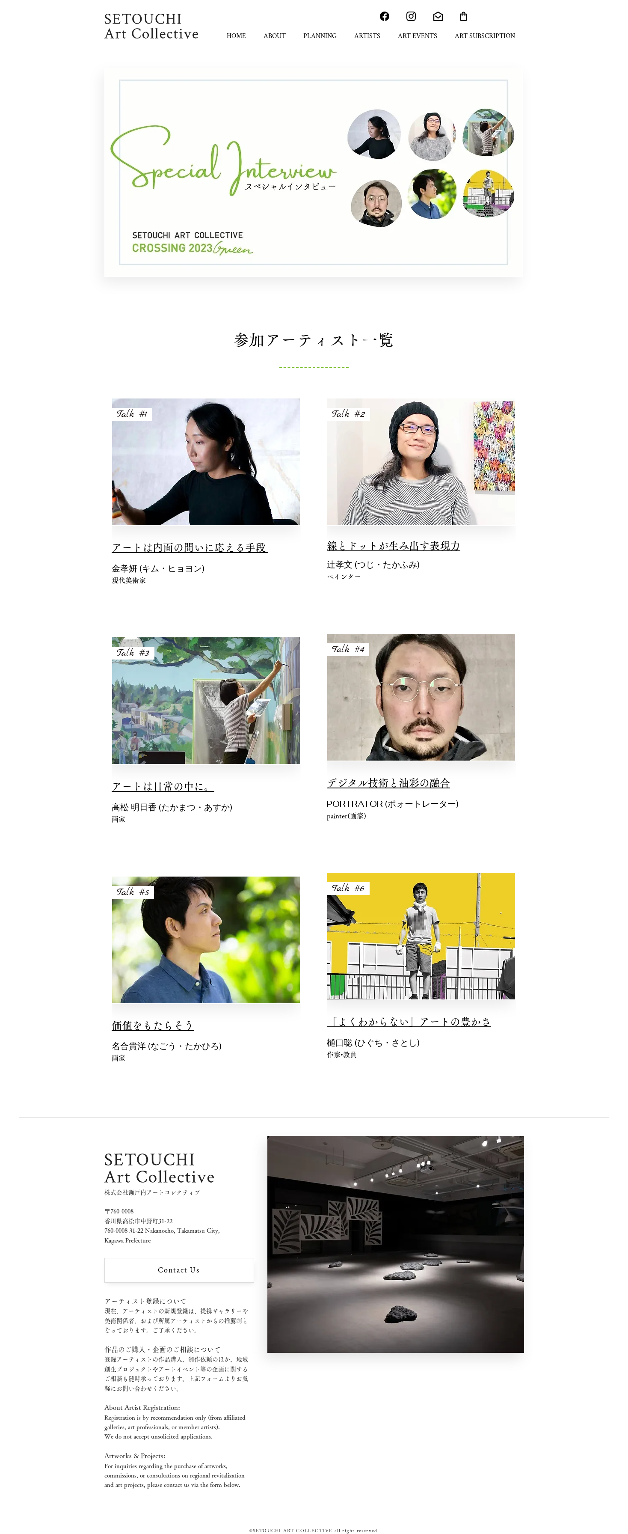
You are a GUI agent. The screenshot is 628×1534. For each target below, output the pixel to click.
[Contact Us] (179, 1270)
